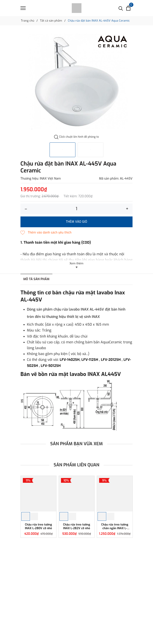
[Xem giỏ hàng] (128, 8)
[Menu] (23, 8)
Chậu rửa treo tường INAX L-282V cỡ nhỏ (76, 526)
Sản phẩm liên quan (76, 465)
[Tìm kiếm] (121, 8)
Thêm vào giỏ (76, 222)
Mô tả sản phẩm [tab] (36, 279)
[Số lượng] (76, 209)
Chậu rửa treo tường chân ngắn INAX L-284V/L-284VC (114, 526)
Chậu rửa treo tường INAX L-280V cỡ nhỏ (38, 526)
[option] (76, 81)
